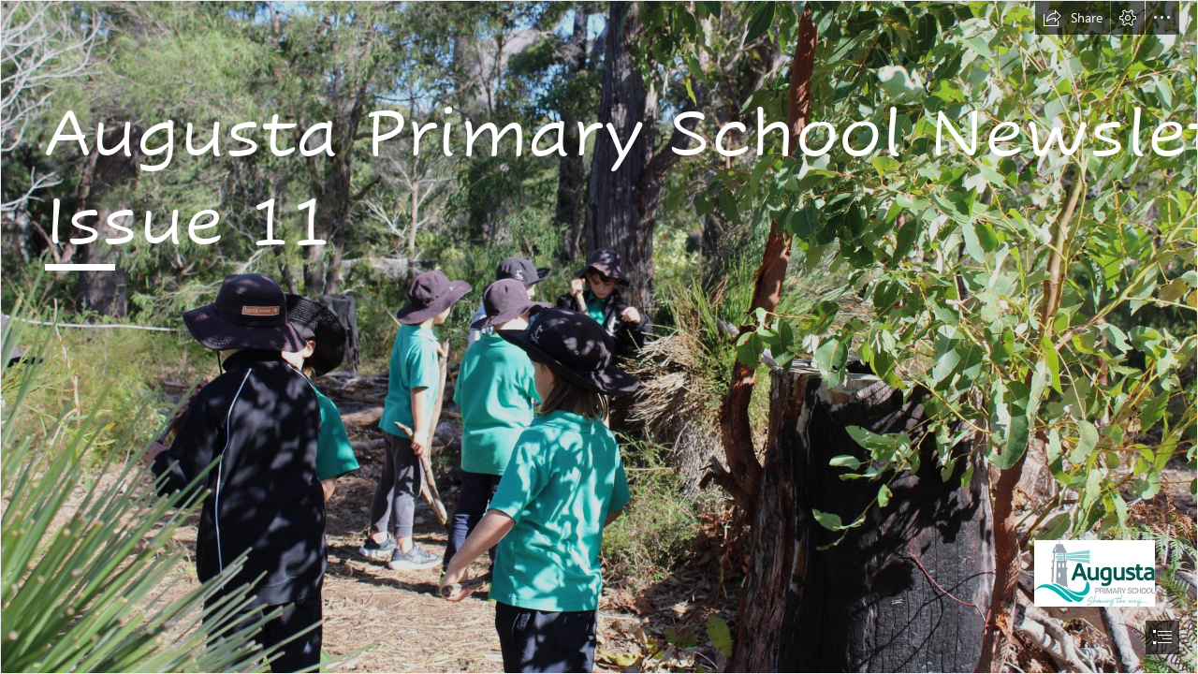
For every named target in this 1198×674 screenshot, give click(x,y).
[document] (599, 337)
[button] (1072, 18)
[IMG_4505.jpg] (599, 337)
